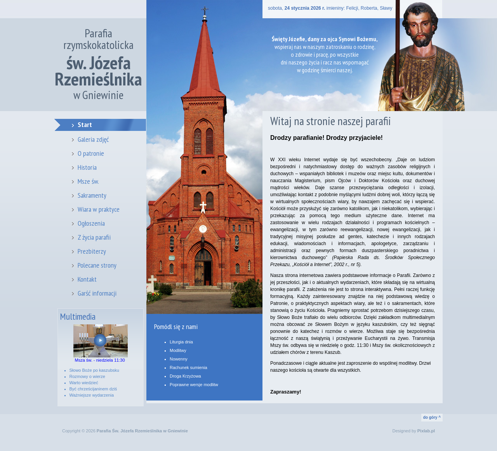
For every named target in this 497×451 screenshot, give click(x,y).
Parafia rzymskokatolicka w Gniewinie (98, 64)
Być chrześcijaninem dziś (93, 389)
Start (85, 124)
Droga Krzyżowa (185, 376)
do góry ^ (432, 417)
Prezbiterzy (92, 251)
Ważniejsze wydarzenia (92, 395)
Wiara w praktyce (99, 209)
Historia (87, 167)
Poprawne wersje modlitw (194, 384)
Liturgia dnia (181, 342)
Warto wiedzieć (84, 382)
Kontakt (87, 279)
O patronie (91, 153)
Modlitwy (178, 350)
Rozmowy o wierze (87, 376)
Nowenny (179, 359)
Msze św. (88, 181)
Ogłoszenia (91, 223)
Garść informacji (97, 293)
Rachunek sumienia (188, 367)
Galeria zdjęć (93, 139)
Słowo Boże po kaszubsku (94, 370)
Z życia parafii (94, 237)
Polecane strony (97, 265)
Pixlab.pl (426, 430)
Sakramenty (92, 195)
